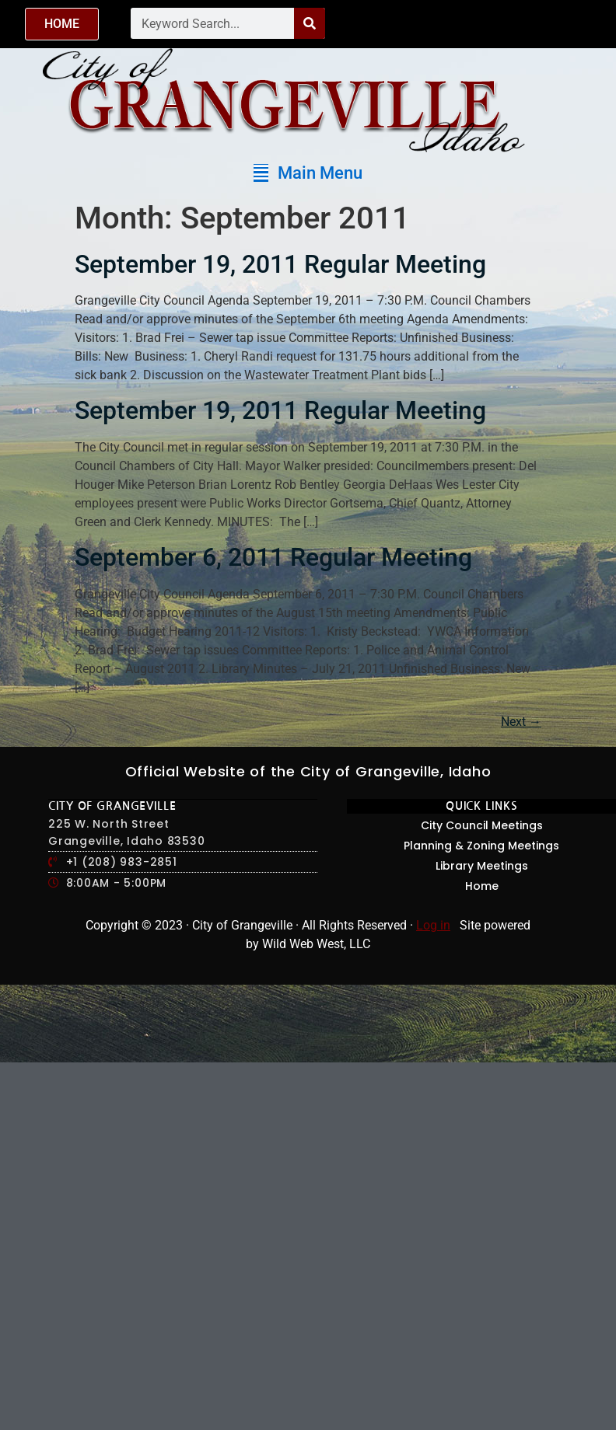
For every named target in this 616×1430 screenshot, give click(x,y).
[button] (308, 173)
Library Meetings (482, 866)
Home (482, 886)
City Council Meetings (482, 825)
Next (521, 721)
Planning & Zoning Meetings (481, 845)
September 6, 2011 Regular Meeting (273, 557)
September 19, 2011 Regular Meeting (280, 264)
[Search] (309, 23)
